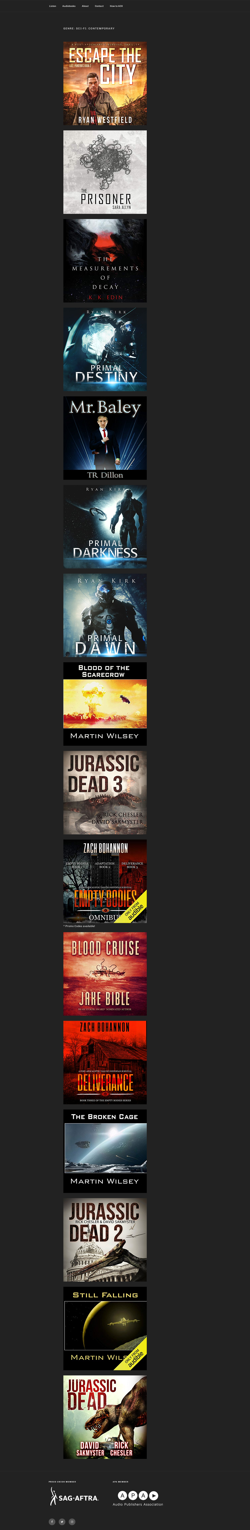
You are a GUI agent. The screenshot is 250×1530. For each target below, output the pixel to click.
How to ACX (116, 6)
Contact (99, 6)
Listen (52, 6)
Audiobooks (69, 6)
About (85, 6)
